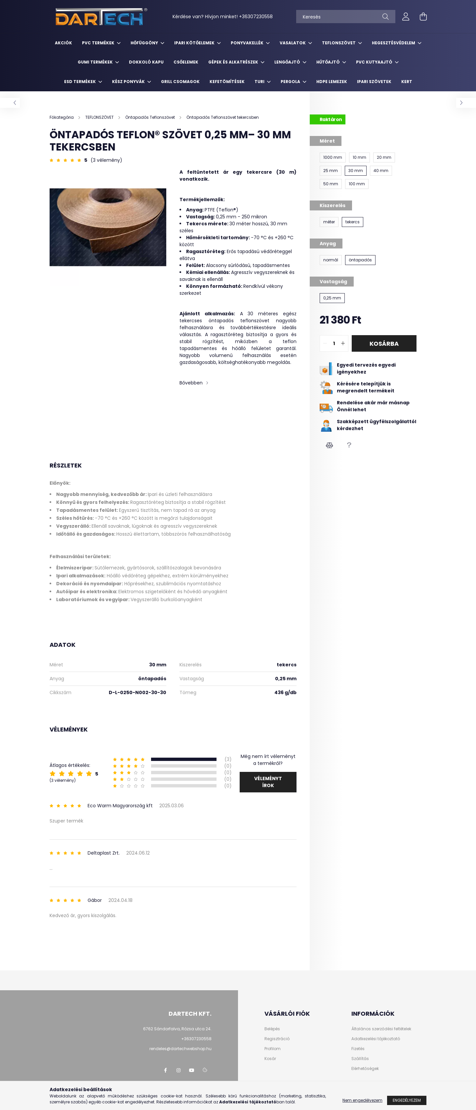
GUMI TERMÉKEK (96, 62)
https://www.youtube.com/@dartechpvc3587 (191, 1070)
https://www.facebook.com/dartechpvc (165, 1070)
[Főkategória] (62, 117)
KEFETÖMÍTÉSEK (227, 81)
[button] (329, 445)
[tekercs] (352, 222)
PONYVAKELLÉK (247, 43)
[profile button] (406, 16)
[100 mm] (357, 184)
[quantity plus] (343, 343)
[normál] (331, 260)
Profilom (272, 1048)
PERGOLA (291, 81)
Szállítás (360, 1058)
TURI (260, 81)
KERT (406, 81)
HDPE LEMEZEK (331, 81)
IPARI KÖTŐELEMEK (195, 43)
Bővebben (191, 382)
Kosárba (384, 343)
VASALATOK (293, 43)
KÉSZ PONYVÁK (129, 81)
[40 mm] (381, 171)
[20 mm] (384, 157)
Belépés (272, 1029)
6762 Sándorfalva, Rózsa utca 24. (177, 1029)
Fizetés (358, 1048)
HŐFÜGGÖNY (145, 43)
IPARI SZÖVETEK (374, 81)
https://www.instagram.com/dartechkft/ (178, 1070)
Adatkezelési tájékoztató (375, 1039)
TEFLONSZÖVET (339, 43)
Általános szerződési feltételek (381, 1029)
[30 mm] (356, 171)
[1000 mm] (333, 157)
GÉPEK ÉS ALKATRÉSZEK (233, 62)
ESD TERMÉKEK (80, 81)
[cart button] (423, 16)
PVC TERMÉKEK (98, 43)
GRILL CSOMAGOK (180, 81)
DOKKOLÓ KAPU (146, 62)
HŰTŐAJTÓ (328, 62)
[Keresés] (345, 16)
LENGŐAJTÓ (287, 62)
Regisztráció (277, 1039)
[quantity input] (334, 343)
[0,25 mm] (332, 298)
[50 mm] (331, 184)
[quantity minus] (325, 343)
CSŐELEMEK (186, 62)
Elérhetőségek (365, 1068)
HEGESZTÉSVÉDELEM (394, 43)
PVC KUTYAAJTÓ (374, 62)
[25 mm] (330, 171)
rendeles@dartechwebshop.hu (180, 1048)
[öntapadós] (360, 260)
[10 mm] (359, 157)
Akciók (63, 43)
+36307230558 (256, 16)
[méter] (329, 222)
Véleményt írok (268, 782)
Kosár (270, 1058)
